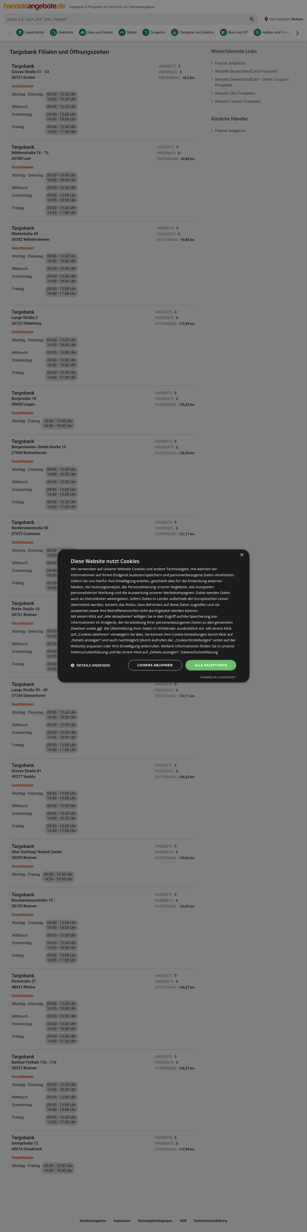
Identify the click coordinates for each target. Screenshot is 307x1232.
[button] (90, 665)
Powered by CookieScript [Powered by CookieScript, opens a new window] (218, 677)
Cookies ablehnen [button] (155, 665)
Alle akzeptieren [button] (211, 665)
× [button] (241, 555)
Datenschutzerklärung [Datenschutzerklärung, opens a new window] (199, 652)
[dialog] (153, 615)
